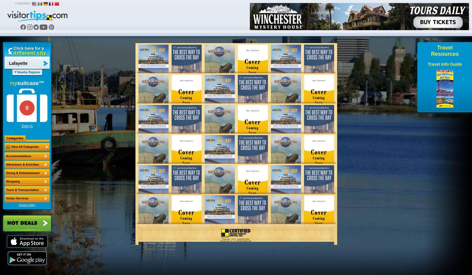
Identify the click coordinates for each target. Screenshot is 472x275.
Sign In (27, 126)
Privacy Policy (27, 205)
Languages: (23, 3)
